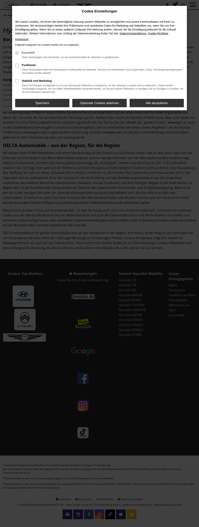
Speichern (42, 103)
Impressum (22, 39)
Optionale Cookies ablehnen (99, 103)
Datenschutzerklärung (133, 33)
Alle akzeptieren (157, 103)
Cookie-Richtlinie (158, 33)
